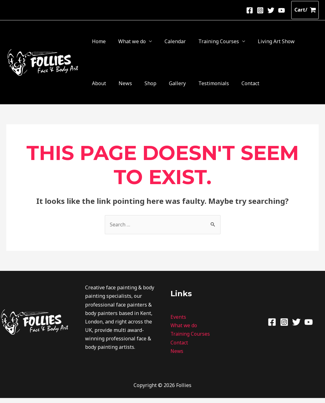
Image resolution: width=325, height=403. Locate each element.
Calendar (150, 42)
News (275, 42)
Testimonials (102, 87)
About (259, 42)
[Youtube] (281, 10)
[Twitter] (270, 10)
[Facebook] (249, 10)
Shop (291, 42)
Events (178, 322)
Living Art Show (231, 42)
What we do (117, 42)
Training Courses (183, 42)
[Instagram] (260, 10)
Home (94, 42)
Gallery (307, 42)
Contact (129, 87)
